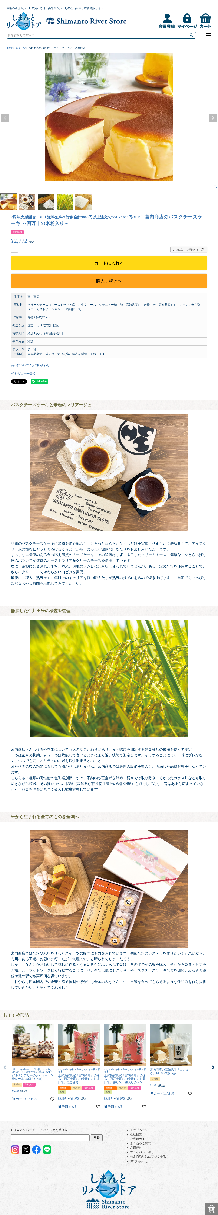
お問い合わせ (139, 1161)
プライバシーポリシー (145, 1152)
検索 (192, 35)
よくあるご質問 (140, 1143)
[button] (5, 1067)
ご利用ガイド (139, 1138)
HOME (9, 47)
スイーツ (21, 47)
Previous (5, 118)
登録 (97, 1137)
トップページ (139, 1130)
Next (213, 118)
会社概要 (136, 1134)
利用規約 (136, 1147)
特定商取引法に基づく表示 (148, 1156)
